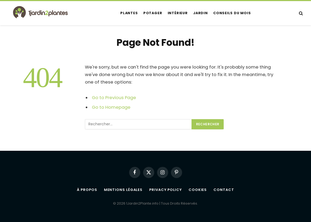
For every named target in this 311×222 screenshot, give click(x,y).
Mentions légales (123, 189)
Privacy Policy (165, 189)
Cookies (198, 189)
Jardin (200, 13)
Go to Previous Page (114, 98)
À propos (87, 189)
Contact (223, 189)
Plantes (129, 13)
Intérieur (178, 13)
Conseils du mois (232, 13)
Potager (152, 13)
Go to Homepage (111, 107)
